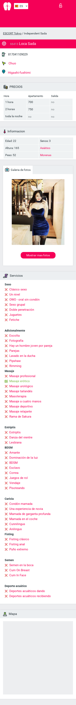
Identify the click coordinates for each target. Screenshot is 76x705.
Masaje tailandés (20, 391)
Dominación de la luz (23, 457)
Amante (14, 452)
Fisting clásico (19, 539)
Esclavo (14, 468)
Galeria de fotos (18, 169)
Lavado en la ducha (22, 356)
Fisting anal (17, 544)
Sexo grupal (17, 304)
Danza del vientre (20, 437)
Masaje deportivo (21, 406)
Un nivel (14, 294)
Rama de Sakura (20, 416)
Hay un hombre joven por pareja (30, 346)
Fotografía (16, 340)
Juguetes (15, 315)
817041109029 (18, 54)
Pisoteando (17, 488)
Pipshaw (15, 361)
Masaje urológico (21, 386)
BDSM (13, 463)
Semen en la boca (21, 565)
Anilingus (15, 529)
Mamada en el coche (23, 519)
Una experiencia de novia (26, 509)
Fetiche (14, 320)
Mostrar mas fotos (38, 255)
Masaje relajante (20, 411)
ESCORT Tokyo (12, 33)
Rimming (15, 366)
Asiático (45, 148)
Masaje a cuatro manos (25, 401)
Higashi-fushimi (16, 71)
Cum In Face (17, 575)
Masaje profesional (22, 376)
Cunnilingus (17, 524)
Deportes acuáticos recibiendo (30, 596)
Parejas (14, 351)
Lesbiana (15, 442)
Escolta (14, 335)
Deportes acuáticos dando (27, 591)
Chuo (9, 63)
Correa (13, 473)
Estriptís (15, 432)
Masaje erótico (19, 381)
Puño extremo (18, 549)
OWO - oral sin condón (24, 299)
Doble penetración (21, 310)
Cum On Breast (19, 570)
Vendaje (14, 483)
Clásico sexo (18, 289)
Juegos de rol (18, 478)
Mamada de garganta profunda (29, 514)
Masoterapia (17, 396)
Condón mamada (20, 504)
